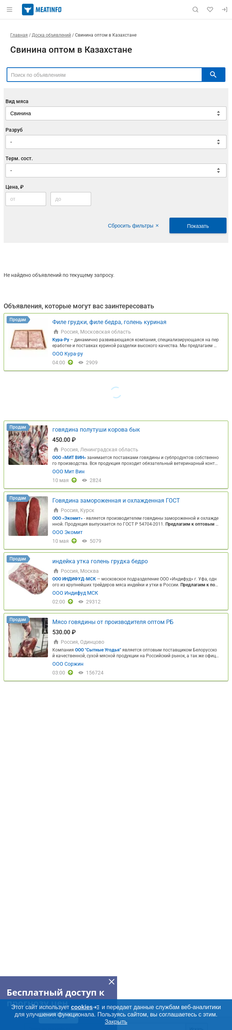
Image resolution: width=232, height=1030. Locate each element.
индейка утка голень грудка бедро (100, 561)
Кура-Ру (60, 339)
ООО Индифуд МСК (75, 593)
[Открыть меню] (9, 9)
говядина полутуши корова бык (96, 429)
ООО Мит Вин (68, 471)
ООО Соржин (67, 664)
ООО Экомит (67, 532)
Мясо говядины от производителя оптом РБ (112, 622)
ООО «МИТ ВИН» (69, 457)
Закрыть (116, 1022)
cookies (85, 1007)
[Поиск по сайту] (195, 9)
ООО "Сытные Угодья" (98, 650)
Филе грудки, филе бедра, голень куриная (109, 322)
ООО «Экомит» (67, 518)
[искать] (213, 74)
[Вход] (224, 9)
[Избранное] (210, 9)
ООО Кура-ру (67, 354)
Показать (198, 226)
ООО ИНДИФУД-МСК (74, 579)
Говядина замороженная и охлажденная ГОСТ (116, 500)
